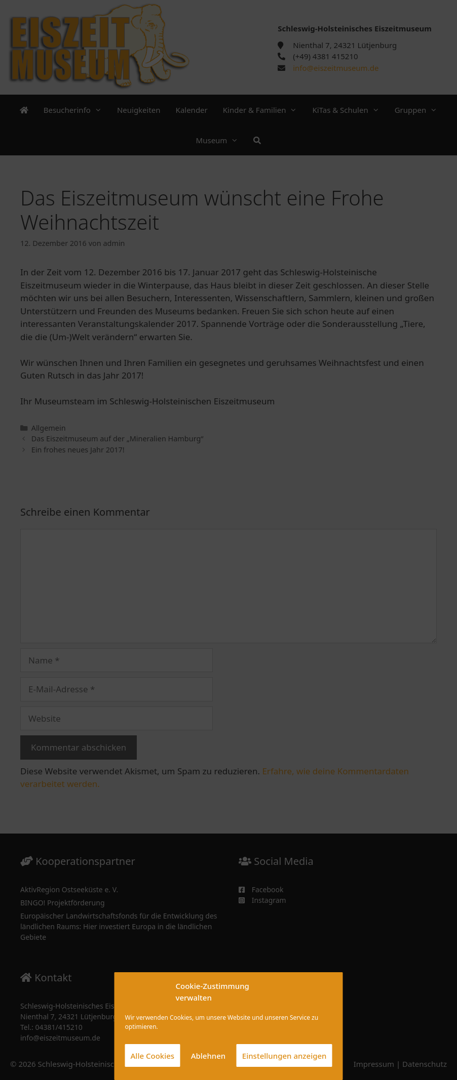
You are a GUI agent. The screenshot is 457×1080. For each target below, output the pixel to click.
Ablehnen (208, 1056)
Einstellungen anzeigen (284, 1056)
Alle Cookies (153, 1056)
